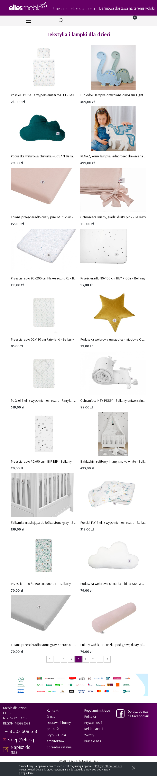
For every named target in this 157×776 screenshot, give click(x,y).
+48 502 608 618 (21, 731)
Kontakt (52, 710)
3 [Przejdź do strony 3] (64, 659)
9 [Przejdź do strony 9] (107, 659)
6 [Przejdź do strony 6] (85, 659)
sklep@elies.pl (22, 739)
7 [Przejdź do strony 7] (92, 659)
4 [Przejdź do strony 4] (71, 659)
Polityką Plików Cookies (108, 766)
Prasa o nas (92, 741)
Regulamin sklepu (97, 710)
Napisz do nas (20, 749)
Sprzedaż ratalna (59, 747)
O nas (51, 716)
